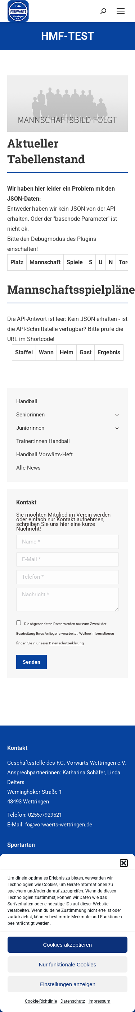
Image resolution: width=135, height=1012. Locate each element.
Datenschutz (72, 1001)
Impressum (100, 1001)
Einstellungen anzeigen (67, 984)
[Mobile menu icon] (120, 11)
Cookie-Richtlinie (41, 1001)
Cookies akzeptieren (67, 945)
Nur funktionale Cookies (67, 964)
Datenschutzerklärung (66, 643)
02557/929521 (45, 815)
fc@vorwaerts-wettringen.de (58, 824)
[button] (123, 863)
